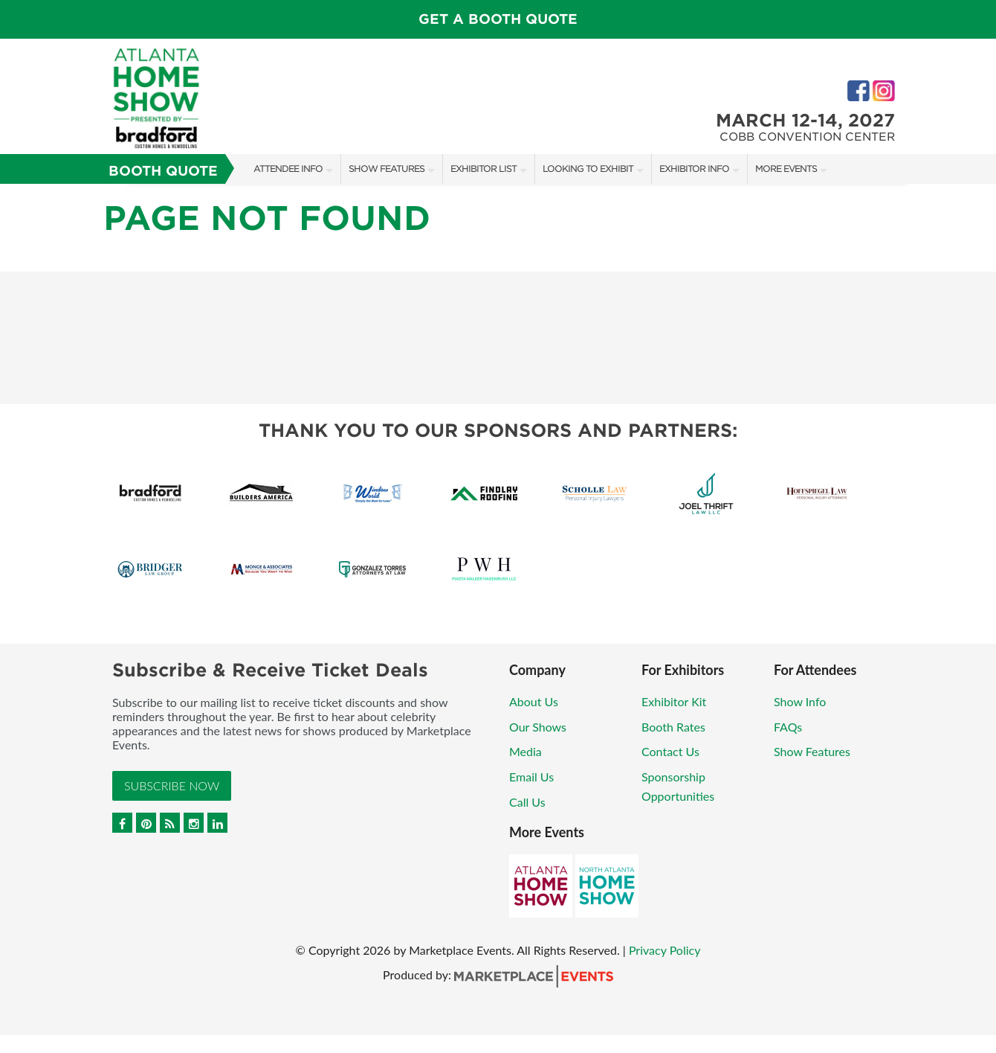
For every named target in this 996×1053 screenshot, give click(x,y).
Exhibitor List (483, 168)
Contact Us (670, 751)
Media (525, 751)
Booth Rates (673, 727)
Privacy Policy (665, 950)
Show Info (800, 701)
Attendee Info (288, 168)
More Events (786, 168)
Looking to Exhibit (588, 168)
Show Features (386, 168)
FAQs (788, 727)
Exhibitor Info (694, 168)
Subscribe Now (171, 785)
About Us (533, 701)
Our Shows (537, 727)
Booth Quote (163, 171)
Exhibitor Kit (673, 701)
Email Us (531, 776)
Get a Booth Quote (498, 19)
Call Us (527, 802)
